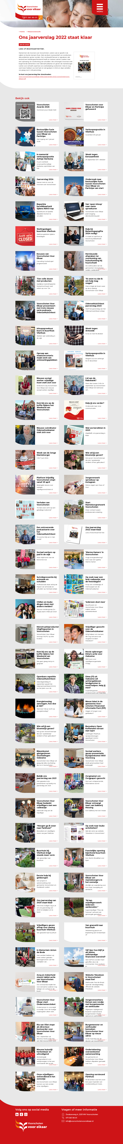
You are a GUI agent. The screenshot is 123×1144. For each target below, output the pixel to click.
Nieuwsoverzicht (34, 31)
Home (22, 31)
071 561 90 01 (30, 17)
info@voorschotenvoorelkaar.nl (79, 1121)
